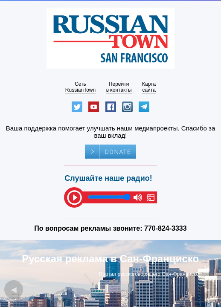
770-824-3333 (165, 228)
